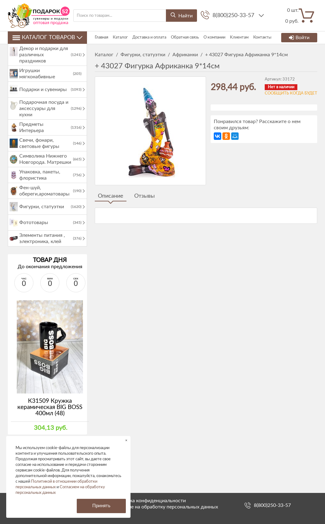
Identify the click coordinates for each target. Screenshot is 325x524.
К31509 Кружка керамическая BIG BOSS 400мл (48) (49, 407)
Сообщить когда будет (291, 93)
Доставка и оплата (149, 37)
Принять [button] (101, 505)
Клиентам (239, 37)
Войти (299, 37)
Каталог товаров (47, 37)
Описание (110, 196)
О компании (214, 37)
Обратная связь (185, 37)
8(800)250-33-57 (234, 15)
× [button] (126, 440)
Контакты (262, 37)
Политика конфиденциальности (149, 500)
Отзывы (144, 196)
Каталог (120, 37)
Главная (101, 37)
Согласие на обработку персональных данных (165, 506)
